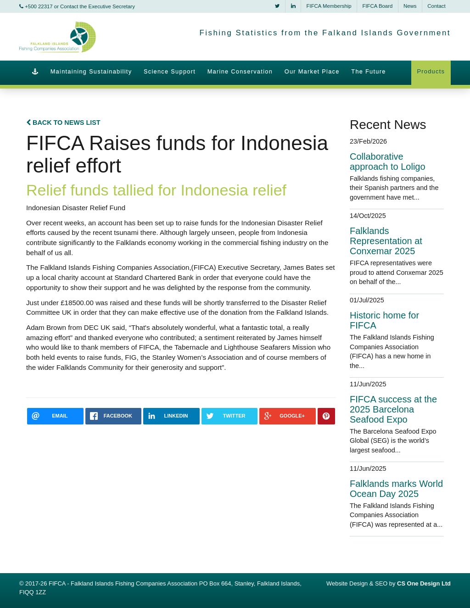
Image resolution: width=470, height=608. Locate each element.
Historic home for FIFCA (384, 320)
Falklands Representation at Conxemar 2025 (386, 241)
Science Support (170, 71)
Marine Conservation (240, 71)
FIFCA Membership (329, 6)
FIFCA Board (377, 6)
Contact (436, 6)
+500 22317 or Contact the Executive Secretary (77, 6)
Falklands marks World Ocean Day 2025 (396, 489)
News (409, 6)
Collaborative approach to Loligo (387, 161)
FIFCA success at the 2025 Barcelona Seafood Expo (393, 409)
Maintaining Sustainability (91, 71)
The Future (368, 71)
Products (431, 71)
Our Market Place (312, 71)
